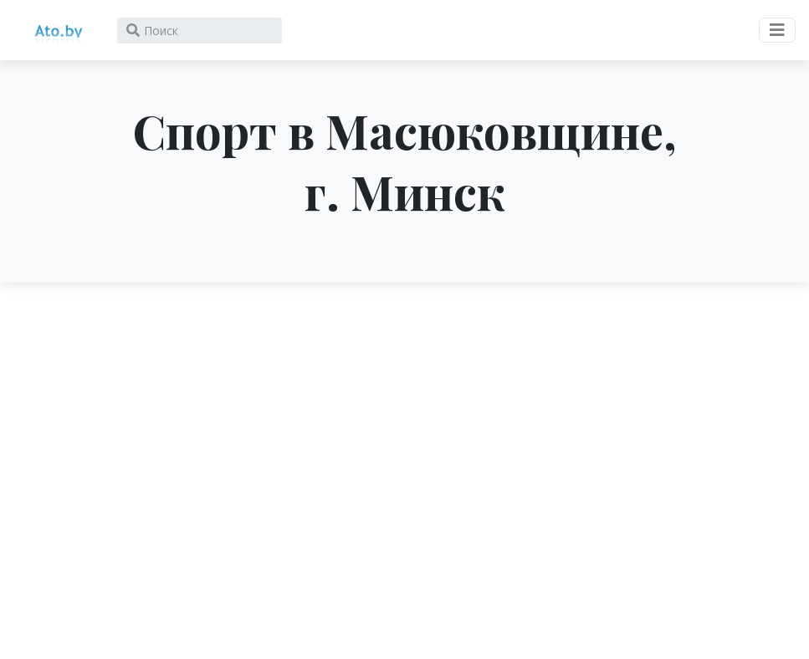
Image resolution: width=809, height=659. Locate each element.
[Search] (199, 30)
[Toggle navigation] (777, 30)
